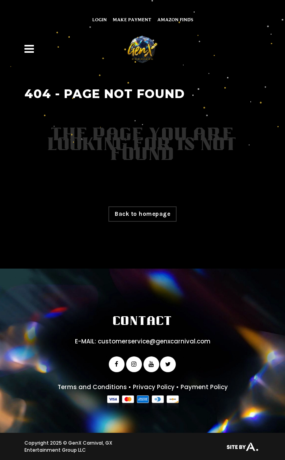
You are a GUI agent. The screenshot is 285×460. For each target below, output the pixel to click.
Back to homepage (142, 213)
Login (99, 19)
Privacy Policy (154, 387)
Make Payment (132, 19)
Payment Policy (204, 387)
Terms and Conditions (92, 387)
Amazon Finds (175, 19)
